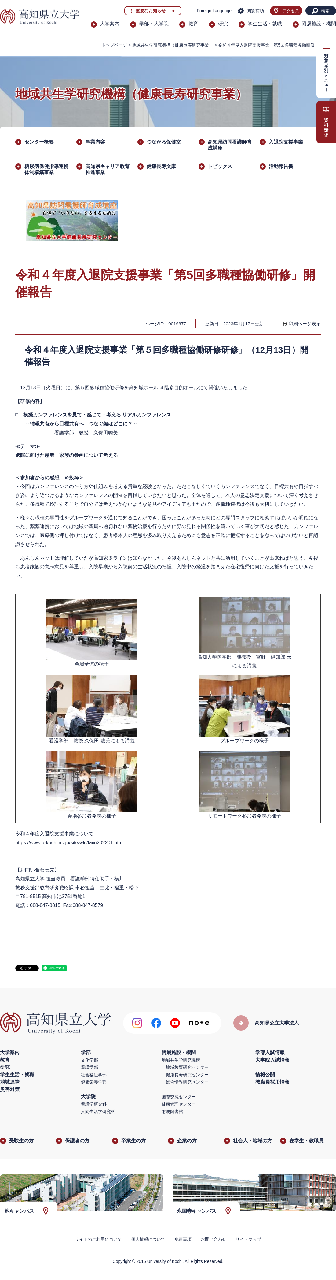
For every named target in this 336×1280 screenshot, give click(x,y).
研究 (223, 23)
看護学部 (89, 1067)
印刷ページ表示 (305, 323)
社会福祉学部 (94, 1074)
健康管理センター (179, 1104)
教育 (193, 23)
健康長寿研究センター (187, 1074)
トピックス (220, 166)
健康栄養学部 (94, 1082)
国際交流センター (179, 1096)
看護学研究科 (94, 1104)
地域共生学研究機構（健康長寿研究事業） (172, 45)
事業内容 (95, 141)
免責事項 (183, 1239)
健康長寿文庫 (161, 166)
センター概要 (39, 141)
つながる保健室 (164, 141)
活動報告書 (281, 166)
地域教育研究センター (187, 1067)
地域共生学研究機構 (181, 1060)
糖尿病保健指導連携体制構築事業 (46, 169)
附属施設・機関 (319, 23)
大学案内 (109, 23)
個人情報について (148, 1239)
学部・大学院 (154, 23)
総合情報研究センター (187, 1082)
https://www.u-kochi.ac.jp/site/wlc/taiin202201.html (69, 842)
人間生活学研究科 (98, 1111)
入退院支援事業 (286, 141)
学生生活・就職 (265, 23)
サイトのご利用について (98, 1239)
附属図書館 (172, 1111)
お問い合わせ (213, 1239)
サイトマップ (248, 1239)
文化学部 (89, 1060)
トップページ (114, 45)
